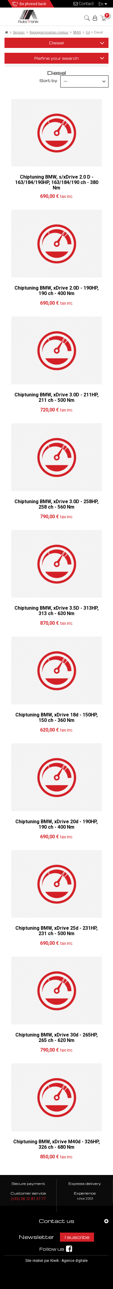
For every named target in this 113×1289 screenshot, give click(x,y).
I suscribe (76, 1237)
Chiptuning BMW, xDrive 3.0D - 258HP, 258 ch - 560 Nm (56, 504)
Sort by (48, 80)
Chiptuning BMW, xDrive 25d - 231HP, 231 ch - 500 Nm (56, 930)
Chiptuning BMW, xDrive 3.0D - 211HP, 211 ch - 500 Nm (56, 397)
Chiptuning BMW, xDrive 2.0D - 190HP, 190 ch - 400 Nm (56, 290)
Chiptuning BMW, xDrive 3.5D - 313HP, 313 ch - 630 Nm (56, 610)
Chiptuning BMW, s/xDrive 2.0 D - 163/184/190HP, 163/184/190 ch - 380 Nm (56, 182)
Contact (84, 4)
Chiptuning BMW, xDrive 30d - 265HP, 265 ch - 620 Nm (56, 1037)
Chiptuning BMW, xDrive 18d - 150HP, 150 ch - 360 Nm (56, 717)
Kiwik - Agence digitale (69, 1261)
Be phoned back (33, 4)
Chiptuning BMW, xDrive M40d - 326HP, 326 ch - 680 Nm (56, 1144)
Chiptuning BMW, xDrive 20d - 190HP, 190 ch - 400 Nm (56, 824)
